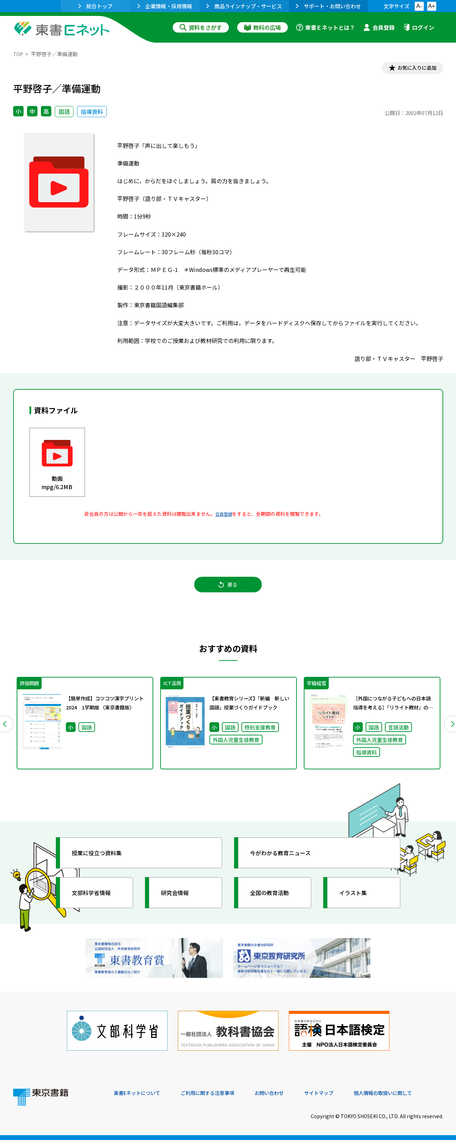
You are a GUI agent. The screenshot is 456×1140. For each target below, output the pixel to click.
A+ (431, 6)
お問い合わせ (285, 1093)
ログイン (418, 27)
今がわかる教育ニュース (286, 860)
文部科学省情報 (96, 900)
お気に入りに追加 (413, 68)
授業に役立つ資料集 (102, 860)
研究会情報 (178, 900)
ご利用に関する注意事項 (218, 1093)
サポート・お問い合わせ (328, 6)
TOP (18, 54)
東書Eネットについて (140, 1093)
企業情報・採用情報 (164, 6)
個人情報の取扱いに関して (410, 1093)
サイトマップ (339, 1093)
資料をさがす (201, 27)
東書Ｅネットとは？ (325, 27)
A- (419, 6)
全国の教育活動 (274, 900)
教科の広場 (262, 27)
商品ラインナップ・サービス (244, 6)
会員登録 (379, 27)
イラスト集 (356, 900)
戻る (228, 589)
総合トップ (95, 6)
